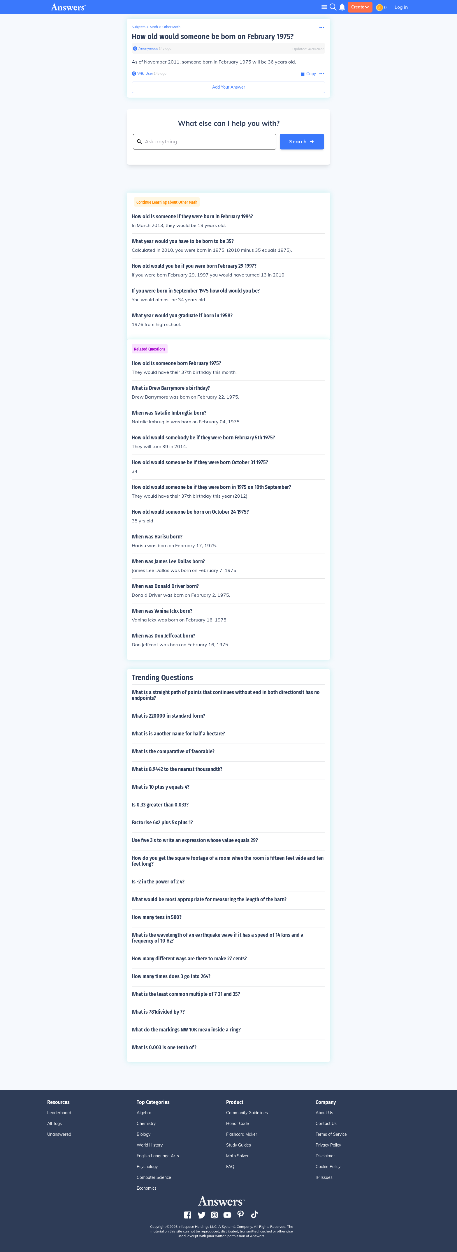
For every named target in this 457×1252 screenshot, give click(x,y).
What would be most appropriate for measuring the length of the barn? (209, 899)
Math (154, 26)
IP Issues (324, 1177)
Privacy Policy (328, 1145)
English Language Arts (158, 1155)
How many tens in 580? (157, 917)
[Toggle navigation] (324, 7)
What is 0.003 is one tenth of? (164, 1047)
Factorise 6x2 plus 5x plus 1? (162, 822)
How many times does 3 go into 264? (171, 976)
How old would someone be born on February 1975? (212, 36)
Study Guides (238, 1145)
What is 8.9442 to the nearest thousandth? (177, 769)
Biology (143, 1134)
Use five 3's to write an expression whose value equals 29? (195, 840)
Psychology (147, 1166)
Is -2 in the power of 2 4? (158, 881)
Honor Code (237, 1123)
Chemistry (146, 1123)
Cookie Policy (328, 1166)
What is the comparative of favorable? (173, 751)
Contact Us (326, 1123)
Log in (401, 7)
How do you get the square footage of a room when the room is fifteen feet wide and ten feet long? (228, 861)
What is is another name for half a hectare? (178, 733)
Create (360, 7)
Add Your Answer (228, 87)
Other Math (171, 26)
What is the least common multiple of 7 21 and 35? (186, 994)
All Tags (54, 1123)
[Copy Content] (308, 74)
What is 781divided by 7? (158, 1012)
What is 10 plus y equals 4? (160, 787)
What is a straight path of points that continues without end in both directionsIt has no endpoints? (226, 695)
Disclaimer (325, 1155)
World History (150, 1145)
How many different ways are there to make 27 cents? (189, 958)
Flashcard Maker (241, 1134)
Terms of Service (331, 1134)
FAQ (230, 1166)
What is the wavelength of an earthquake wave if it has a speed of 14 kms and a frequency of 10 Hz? (217, 938)
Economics (147, 1188)
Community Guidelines (247, 1112)
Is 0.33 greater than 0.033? (160, 805)
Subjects (138, 26)
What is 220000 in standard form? (168, 716)
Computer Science (154, 1177)
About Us (324, 1112)
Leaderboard (59, 1112)
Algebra (144, 1112)
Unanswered (59, 1134)
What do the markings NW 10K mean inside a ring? (186, 1029)
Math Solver (237, 1155)
